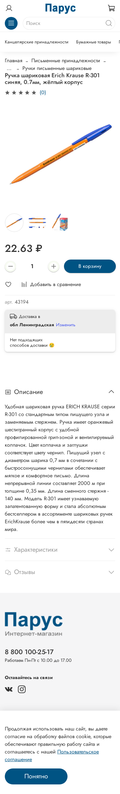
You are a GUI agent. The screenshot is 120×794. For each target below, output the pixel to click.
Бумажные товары (93, 42)
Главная (13, 60)
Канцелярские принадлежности (36, 42)
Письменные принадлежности (65, 60)
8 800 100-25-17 (29, 652)
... (9, 68)
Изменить (66, 325)
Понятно (36, 776)
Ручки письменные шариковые (57, 68)
